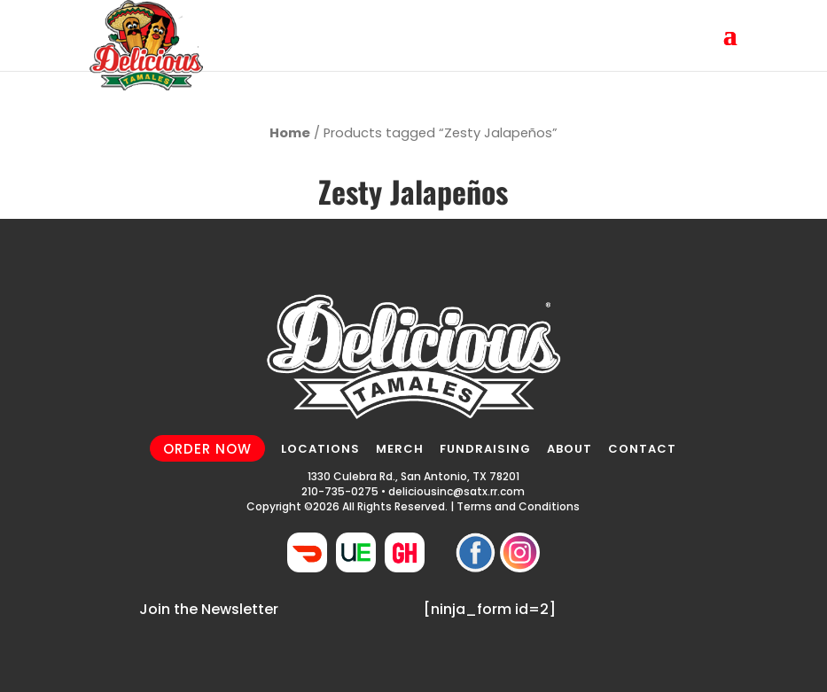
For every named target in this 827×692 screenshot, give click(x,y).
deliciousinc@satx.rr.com (456, 491)
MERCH (400, 448)
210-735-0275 (339, 491)
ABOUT (569, 448)
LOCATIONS (320, 448)
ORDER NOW (207, 448)
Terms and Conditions (518, 506)
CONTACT (642, 448)
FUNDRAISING (485, 448)
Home (289, 133)
